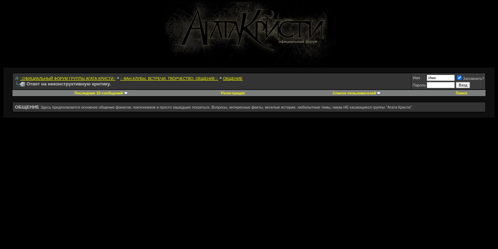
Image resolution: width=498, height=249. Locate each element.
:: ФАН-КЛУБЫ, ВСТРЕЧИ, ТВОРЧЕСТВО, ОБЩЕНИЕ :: (169, 78)
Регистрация (233, 93)
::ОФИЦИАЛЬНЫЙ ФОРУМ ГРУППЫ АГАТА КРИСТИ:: (68, 78)
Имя (416, 78)
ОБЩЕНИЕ (233, 78)
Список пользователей (354, 93)
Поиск (461, 93)
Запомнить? (470, 78)
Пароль (419, 85)
